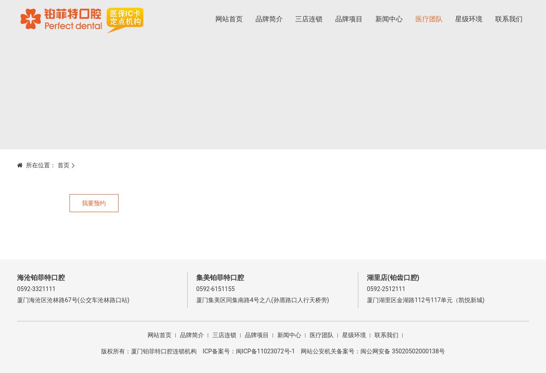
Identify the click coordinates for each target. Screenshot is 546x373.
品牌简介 (269, 19)
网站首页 (229, 19)
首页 (64, 165)
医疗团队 (429, 19)
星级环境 (468, 19)
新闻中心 (389, 19)
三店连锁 (308, 19)
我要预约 (94, 203)
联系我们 (509, 19)
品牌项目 (349, 19)
